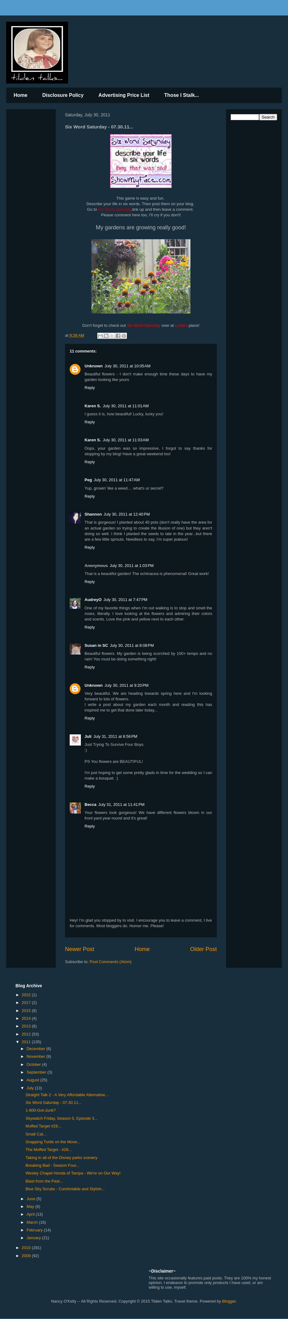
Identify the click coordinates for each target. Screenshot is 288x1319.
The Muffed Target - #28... (48, 1149)
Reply (90, 387)
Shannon (93, 514)
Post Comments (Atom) (111, 961)
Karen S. (93, 406)
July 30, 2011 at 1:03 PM (132, 565)
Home (20, 95)
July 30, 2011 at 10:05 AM (128, 366)
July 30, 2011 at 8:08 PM (132, 645)
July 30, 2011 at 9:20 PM (127, 685)
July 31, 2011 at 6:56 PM (115, 736)
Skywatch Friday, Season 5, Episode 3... (61, 1118)
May (31, 1206)
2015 (27, 1010)
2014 (27, 1018)
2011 (27, 1042)
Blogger (229, 1301)
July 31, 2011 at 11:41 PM (121, 804)
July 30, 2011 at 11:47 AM (117, 480)
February (35, 1230)
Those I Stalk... (181, 95)
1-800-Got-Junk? (40, 1110)
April (31, 1214)
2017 (27, 1002)
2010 (27, 1247)
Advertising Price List (124, 95)
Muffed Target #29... (43, 1126)
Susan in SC (96, 645)
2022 (27, 994)
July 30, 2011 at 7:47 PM (125, 599)
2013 (27, 1026)
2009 (27, 1255)
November (36, 1056)
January (34, 1237)
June (32, 1198)
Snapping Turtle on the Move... (52, 1142)
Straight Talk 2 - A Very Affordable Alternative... (66, 1094)
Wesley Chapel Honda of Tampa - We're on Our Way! (72, 1173)
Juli (88, 736)
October (34, 1064)
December (36, 1048)
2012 (27, 1034)
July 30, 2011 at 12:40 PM (127, 514)
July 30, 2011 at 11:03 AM (126, 440)
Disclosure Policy (62, 95)
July (31, 1088)
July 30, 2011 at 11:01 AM (126, 406)
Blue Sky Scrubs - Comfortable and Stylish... (65, 1189)
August (33, 1080)
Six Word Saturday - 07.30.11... (53, 1102)
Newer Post (79, 949)
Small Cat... (35, 1134)
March (33, 1222)
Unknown (94, 366)
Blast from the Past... (44, 1181)
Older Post (203, 949)
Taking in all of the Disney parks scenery (61, 1157)
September (37, 1072)
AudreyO (93, 599)
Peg (88, 480)
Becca (90, 804)
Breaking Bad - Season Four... (52, 1165)
